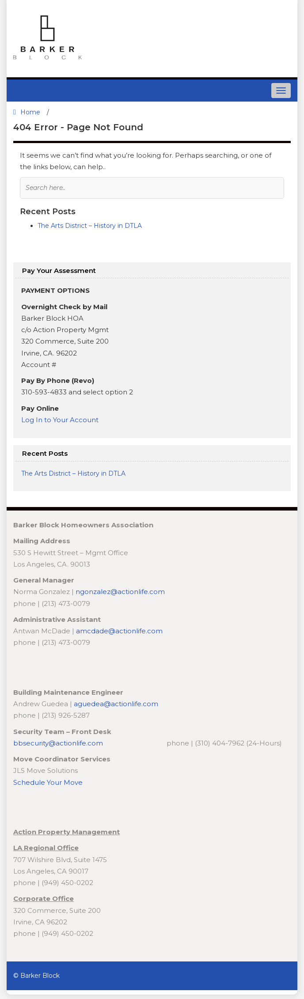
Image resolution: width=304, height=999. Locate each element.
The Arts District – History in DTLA (90, 226)
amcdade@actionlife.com (119, 631)
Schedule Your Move (48, 782)
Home (26, 112)
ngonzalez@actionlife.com (120, 591)
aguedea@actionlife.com (116, 704)
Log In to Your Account (60, 420)
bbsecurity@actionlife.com (59, 743)
